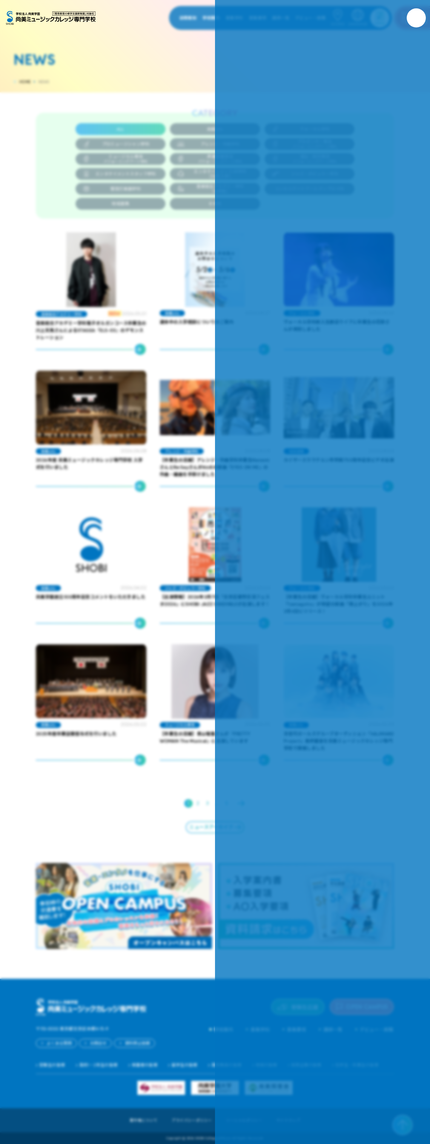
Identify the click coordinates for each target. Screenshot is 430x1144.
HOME (25, 81)
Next (241, 803)
